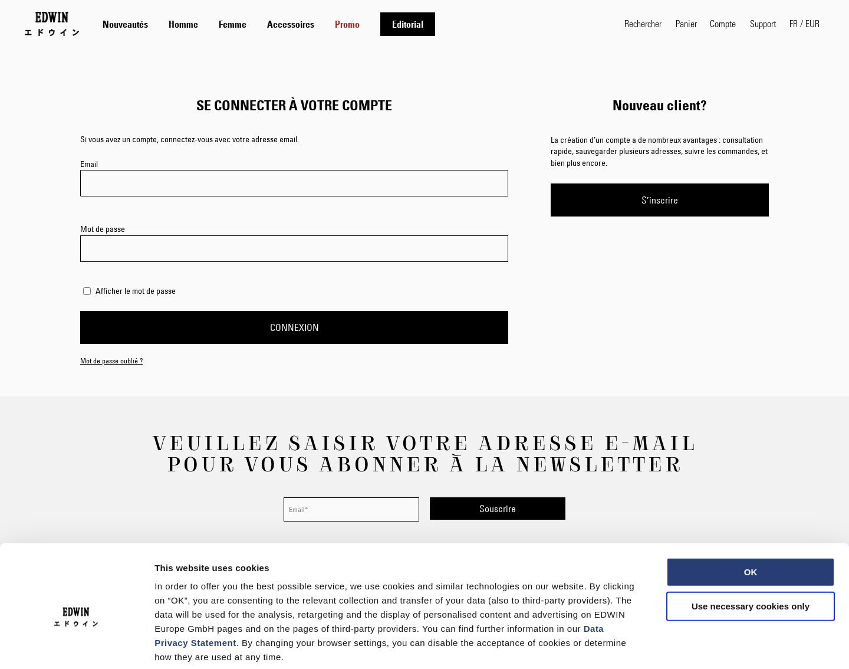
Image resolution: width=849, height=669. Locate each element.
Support (763, 23)
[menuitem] (125, 24)
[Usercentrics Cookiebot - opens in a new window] (76, 646)
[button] (804, 23)
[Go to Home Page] (52, 23)
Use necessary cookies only (750, 547)
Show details (618, 646)
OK (751, 513)
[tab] (352, 24)
